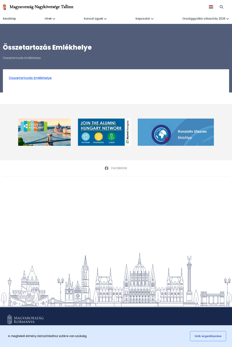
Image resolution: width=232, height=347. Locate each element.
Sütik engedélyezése (208, 336)
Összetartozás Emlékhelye (30, 78)
